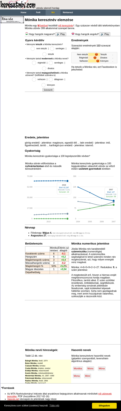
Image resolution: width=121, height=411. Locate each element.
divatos (51, 68)
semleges (60, 48)
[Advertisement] (12, 69)
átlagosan (58, 79)
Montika (78, 368)
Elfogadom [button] (104, 405)
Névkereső (68, 12)
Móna (102, 368)
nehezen (42, 79)
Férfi (38, 12)
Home (23, 12)
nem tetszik (41, 48)
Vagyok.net (13, 399)
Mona (77, 376)
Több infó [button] (54, 405)
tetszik (51, 54)
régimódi (42, 63)
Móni (87, 376)
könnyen (51, 85)
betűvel (43, 25)
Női (53, 12)
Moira (90, 368)
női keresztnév (65, 25)
